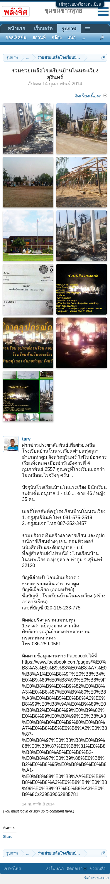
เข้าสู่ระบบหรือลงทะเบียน (80, 4)
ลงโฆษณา (55, 868)
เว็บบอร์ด (43, 28)
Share (7, 837)
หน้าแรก (16, 28)
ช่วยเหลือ (98, 868)
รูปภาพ (69, 28)
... (83, 37)
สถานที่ (39, 37)
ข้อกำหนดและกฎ (96, 877)
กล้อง (57, 37)
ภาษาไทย (12, 868)
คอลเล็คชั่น (15, 37)
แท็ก (71, 37)
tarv (26, 438)
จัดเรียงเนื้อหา (91, 95)
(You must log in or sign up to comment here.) (38, 811)
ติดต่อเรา (77, 868)
